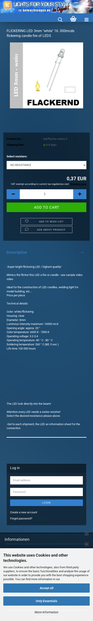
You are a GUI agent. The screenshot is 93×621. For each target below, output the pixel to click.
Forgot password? (21, 518)
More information (46, 612)
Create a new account (23, 512)
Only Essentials (46, 601)
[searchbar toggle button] (60, 20)
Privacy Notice (69, 579)
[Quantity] (46, 194)
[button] (13, 194)
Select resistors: (17, 156)
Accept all (47, 588)
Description (17, 252)
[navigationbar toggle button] (86, 20)
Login (46, 502)
